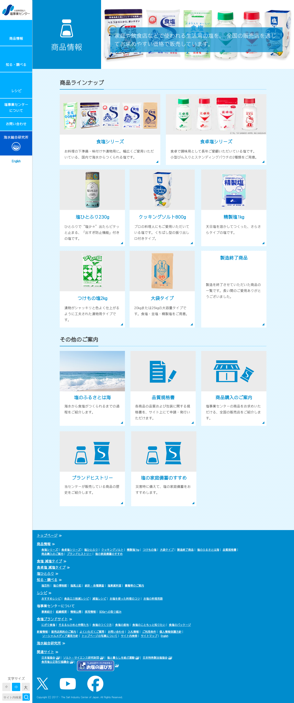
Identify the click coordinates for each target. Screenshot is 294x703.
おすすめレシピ (51, 598)
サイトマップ (149, 636)
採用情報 (90, 611)
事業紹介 (46, 611)
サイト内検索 (129, 636)
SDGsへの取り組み (110, 611)
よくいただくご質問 (91, 631)
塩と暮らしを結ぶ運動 (121, 657)
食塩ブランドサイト (52, 619)
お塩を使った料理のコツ (125, 598)
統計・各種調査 (94, 585)
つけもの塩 (149, 549)
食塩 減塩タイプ (49, 561)
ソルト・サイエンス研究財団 (81, 657)
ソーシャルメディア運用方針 (60, 636)
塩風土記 (75, 585)
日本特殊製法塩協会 (155, 657)
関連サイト (45, 652)
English (16, 161)
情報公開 (75, 611)
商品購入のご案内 (52, 554)
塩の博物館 (60, 585)
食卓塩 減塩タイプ (51, 567)
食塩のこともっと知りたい (148, 625)
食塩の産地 (122, 625)
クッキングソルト (112, 549)
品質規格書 (229, 549)
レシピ (16, 91)
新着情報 (42, 631)
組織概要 (61, 611)
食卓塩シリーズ (71, 549)
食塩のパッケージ (180, 625)
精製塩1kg (133, 549)
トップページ (47, 535)
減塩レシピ (99, 598)
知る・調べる (16, 64)
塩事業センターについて (16, 107)
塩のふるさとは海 (208, 549)
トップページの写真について (99, 636)
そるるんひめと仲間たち (74, 625)
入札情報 (133, 631)
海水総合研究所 (49, 643)
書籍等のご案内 (134, 585)
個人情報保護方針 (170, 631)
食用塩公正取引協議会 (55, 662)
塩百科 (45, 585)
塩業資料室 (114, 585)
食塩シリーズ (49, 549)
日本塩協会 (48, 657)
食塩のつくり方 (102, 625)
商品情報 (16, 38)
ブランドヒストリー (79, 554)
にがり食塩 (48, 625)
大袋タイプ (167, 549)
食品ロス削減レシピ (76, 598)
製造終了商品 (185, 549)
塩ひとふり (91, 549)
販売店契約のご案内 (63, 631)
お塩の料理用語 (153, 598)
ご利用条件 (149, 631)
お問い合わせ (16, 124)
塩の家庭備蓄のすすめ (109, 554)
